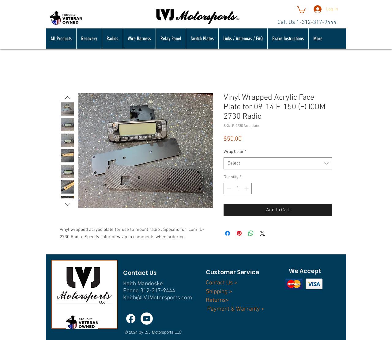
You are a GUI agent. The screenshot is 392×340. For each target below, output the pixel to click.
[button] (301, 9)
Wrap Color (235, 151)
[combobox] (278, 163)
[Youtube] (147, 318)
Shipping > (219, 291)
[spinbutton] (237, 188)
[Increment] (247, 188)
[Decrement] (228, 188)
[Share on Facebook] (227, 233)
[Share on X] (262, 233)
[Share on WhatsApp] (250, 233)
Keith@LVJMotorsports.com (157, 297)
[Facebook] (131, 318)
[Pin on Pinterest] (239, 233)
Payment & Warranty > (235, 309)
